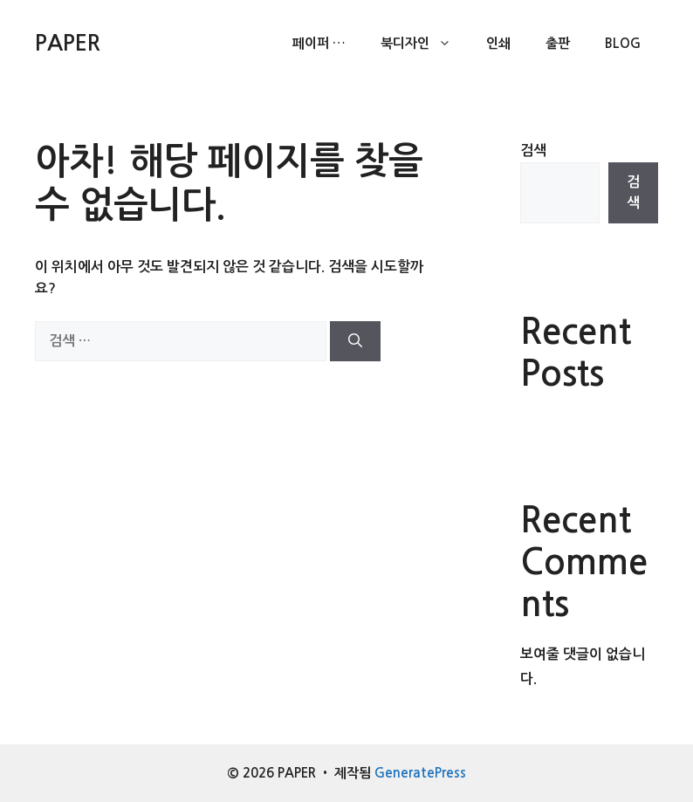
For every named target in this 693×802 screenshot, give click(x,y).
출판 (557, 43)
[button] (449, 43)
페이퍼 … (319, 43)
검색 (533, 150)
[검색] (355, 341)
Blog (623, 43)
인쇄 (498, 43)
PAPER (67, 43)
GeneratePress (420, 772)
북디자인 (425, 43)
